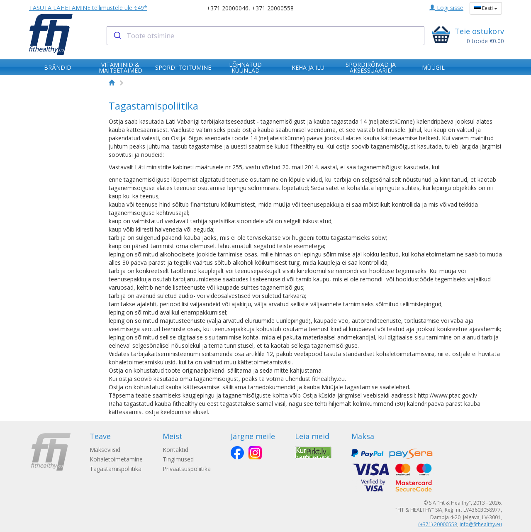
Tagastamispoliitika (115, 469)
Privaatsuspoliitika (187, 469)
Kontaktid (175, 450)
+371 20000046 (227, 8)
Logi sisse (446, 8)
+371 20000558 (273, 8)
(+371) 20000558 (437, 524)
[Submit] (117, 36)
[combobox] (266, 35)
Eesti (485, 8)
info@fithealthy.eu (481, 524)
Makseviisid (105, 450)
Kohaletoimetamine (116, 459)
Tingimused (178, 459)
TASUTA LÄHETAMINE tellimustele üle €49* (88, 8)
